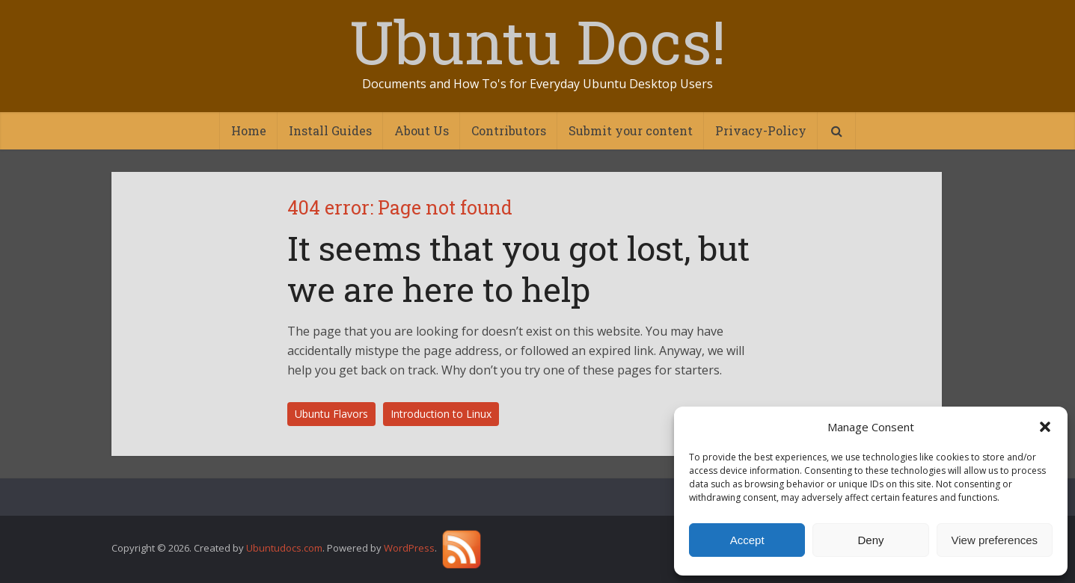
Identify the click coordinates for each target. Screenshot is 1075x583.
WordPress (409, 548)
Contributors (508, 130)
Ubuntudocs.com (284, 548)
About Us (421, 130)
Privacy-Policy (760, 130)
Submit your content (631, 130)
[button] (1045, 426)
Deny (870, 540)
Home (248, 130)
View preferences (995, 540)
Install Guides (330, 130)
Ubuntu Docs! (537, 41)
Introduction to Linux (441, 414)
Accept (747, 540)
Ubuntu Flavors (331, 414)
